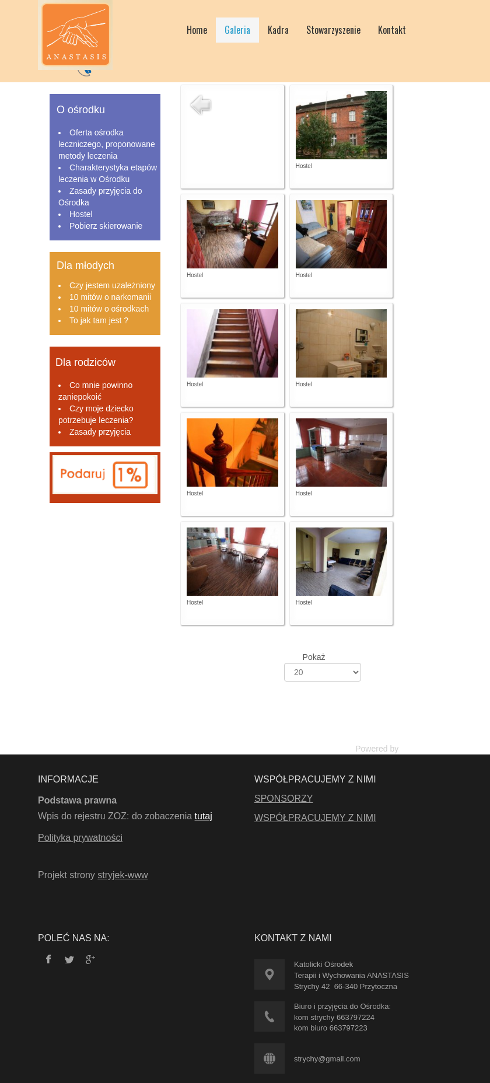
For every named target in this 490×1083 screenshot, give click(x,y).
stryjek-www (122, 875)
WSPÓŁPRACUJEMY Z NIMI (315, 818)
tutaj (203, 816)
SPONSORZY (283, 798)
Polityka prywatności (80, 838)
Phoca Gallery (426, 748)
